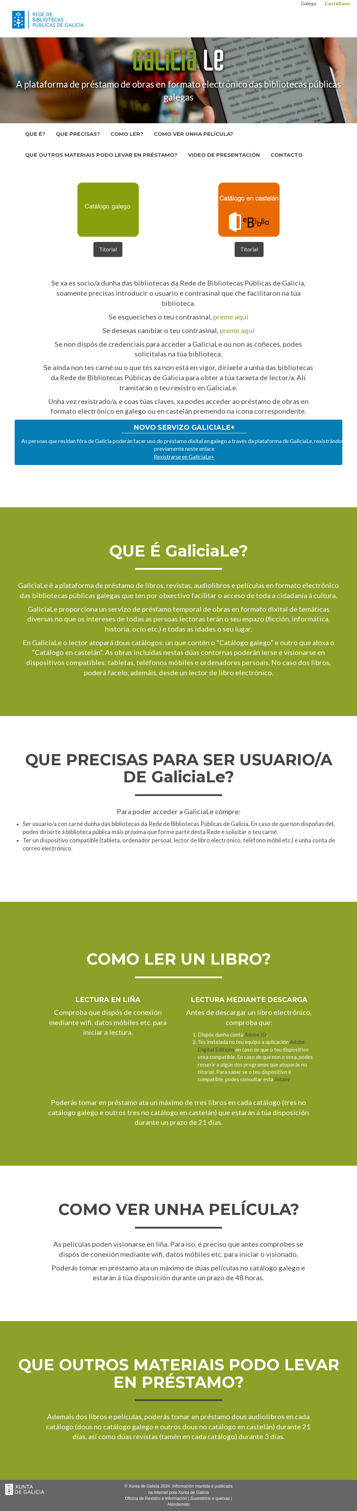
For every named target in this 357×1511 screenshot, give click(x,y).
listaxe (282, 1079)
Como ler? (127, 134)
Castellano (337, 3)
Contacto (287, 155)
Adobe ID (255, 1034)
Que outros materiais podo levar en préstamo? (101, 155)
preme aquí (230, 316)
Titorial (108, 249)
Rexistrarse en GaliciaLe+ (184, 456)
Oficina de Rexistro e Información (156, 1498)
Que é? (35, 134)
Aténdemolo (178, 1504)
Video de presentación (224, 155)
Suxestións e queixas (210, 1498)
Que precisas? (78, 134)
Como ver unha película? (193, 134)
